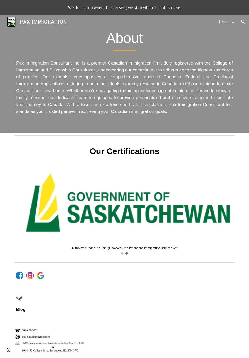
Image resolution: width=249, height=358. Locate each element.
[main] (124, 74)
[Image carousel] (124, 213)
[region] (124, 7)
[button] (243, 22)
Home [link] (224, 22)
